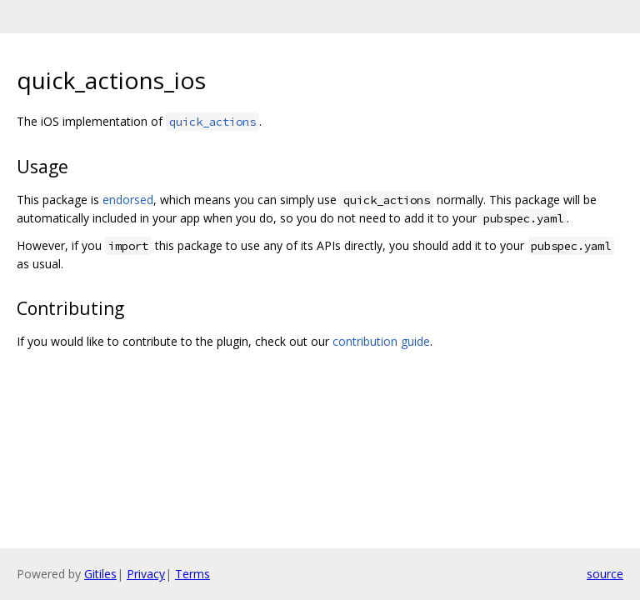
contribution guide (381, 341)
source (605, 574)
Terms (192, 574)
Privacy (146, 574)
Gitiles (100, 574)
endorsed (127, 200)
